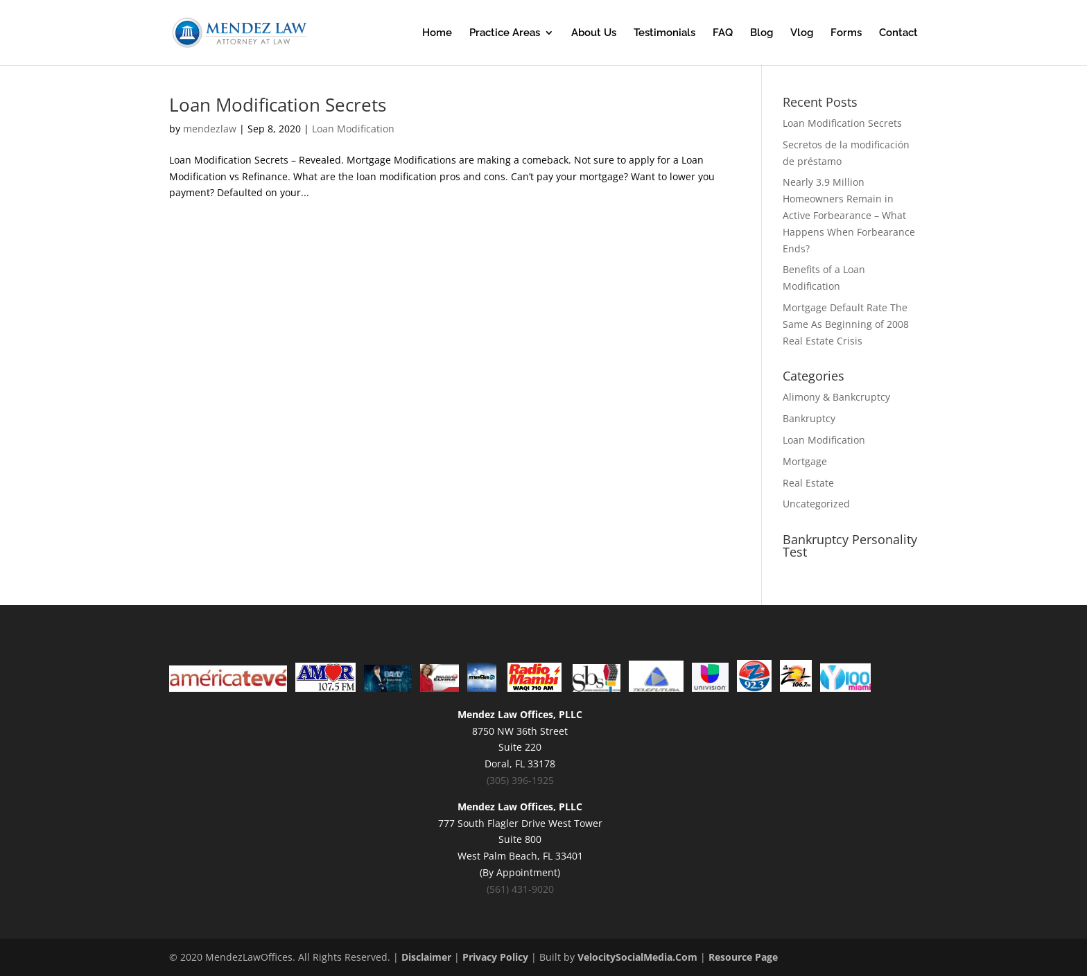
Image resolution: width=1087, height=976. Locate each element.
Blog (761, 33)
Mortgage (805, 461)
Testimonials (664, 33)
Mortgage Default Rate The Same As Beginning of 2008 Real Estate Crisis (846, 324)
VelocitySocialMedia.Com (637, 957)
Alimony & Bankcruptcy (836, 396)
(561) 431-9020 (520, 889)
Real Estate (808, 482)
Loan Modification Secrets (277, 104)
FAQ (723, 33)
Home (437, 33)
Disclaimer (426, 957)
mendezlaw (209, 128)
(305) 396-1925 (520, 780)
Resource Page (743, 957)
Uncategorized (816, 503)
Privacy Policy (495, 957)
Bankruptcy (809, 418)
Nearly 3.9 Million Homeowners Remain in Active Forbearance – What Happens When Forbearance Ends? (849, 214)
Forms (846, 33)
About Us (593, 33)
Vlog (801, 33)
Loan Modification (353, 128)
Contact (898, 33)
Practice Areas (504, 33)
